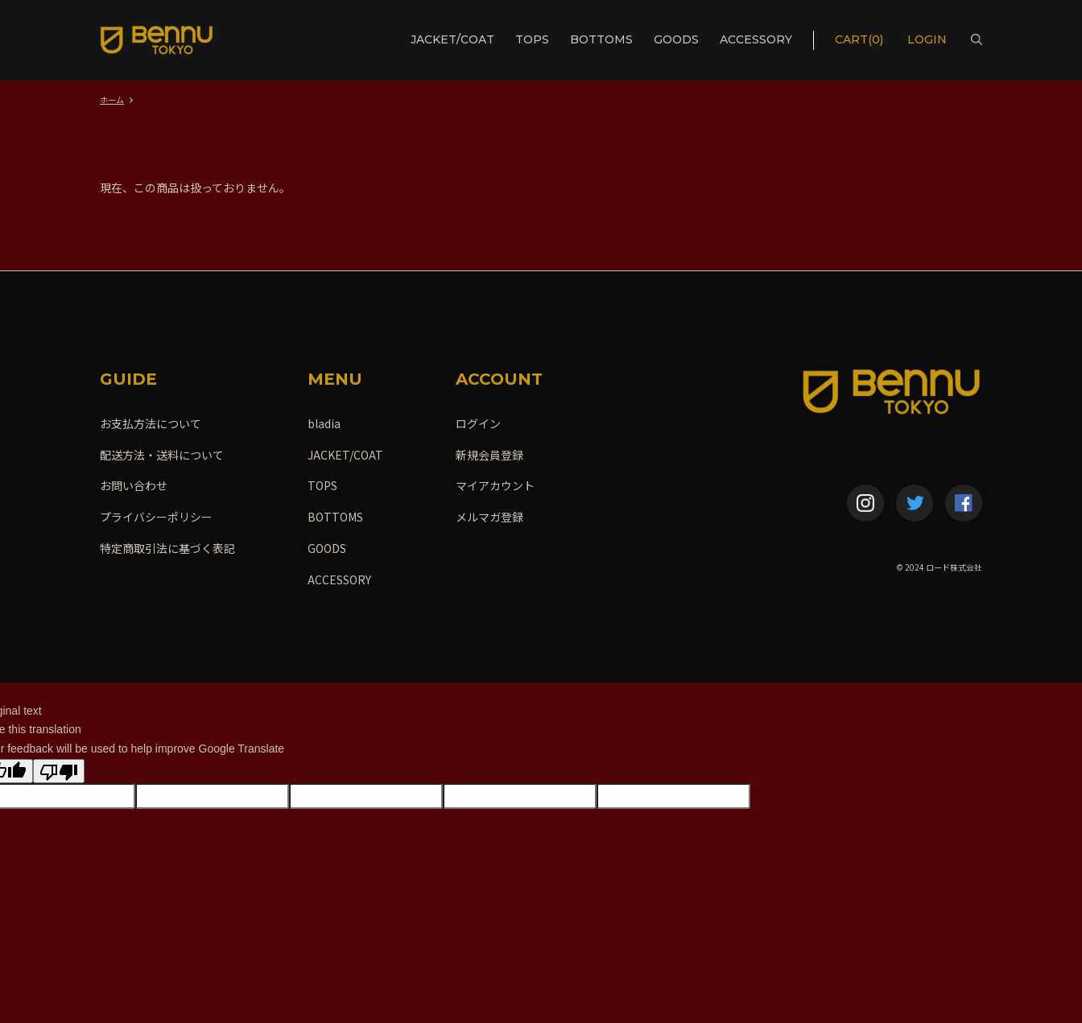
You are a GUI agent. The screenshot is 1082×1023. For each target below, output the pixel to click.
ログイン (478, 423)
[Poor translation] (59, 771)
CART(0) (859, 39)
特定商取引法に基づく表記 (167, 548)
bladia (324, 423)
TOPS (532, 39)
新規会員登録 (489, 455)
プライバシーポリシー (156, 517)
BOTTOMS (601, 39)
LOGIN (928, 39)
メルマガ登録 (489, 517)
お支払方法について (150, 423)
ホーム (112, 99)
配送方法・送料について (162, 455)
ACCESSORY (756, 39)
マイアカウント (495, 485)
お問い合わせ (133, 485)
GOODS (676, 39)
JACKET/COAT (452, 39)
